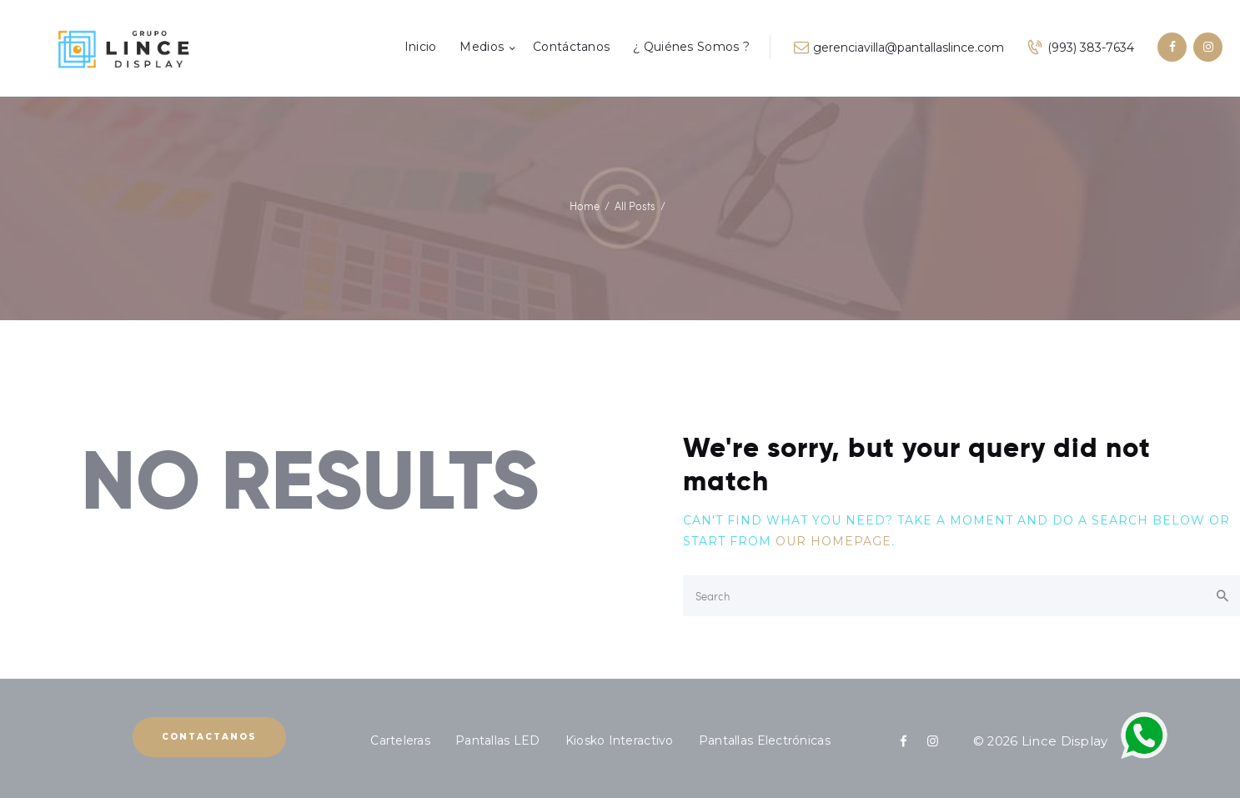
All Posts (635, 205)
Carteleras (400, 740)
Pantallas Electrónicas (765, 740)
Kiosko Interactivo (619, 740)
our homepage (833, 541)
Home (585, 205)
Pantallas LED (497, 740)
